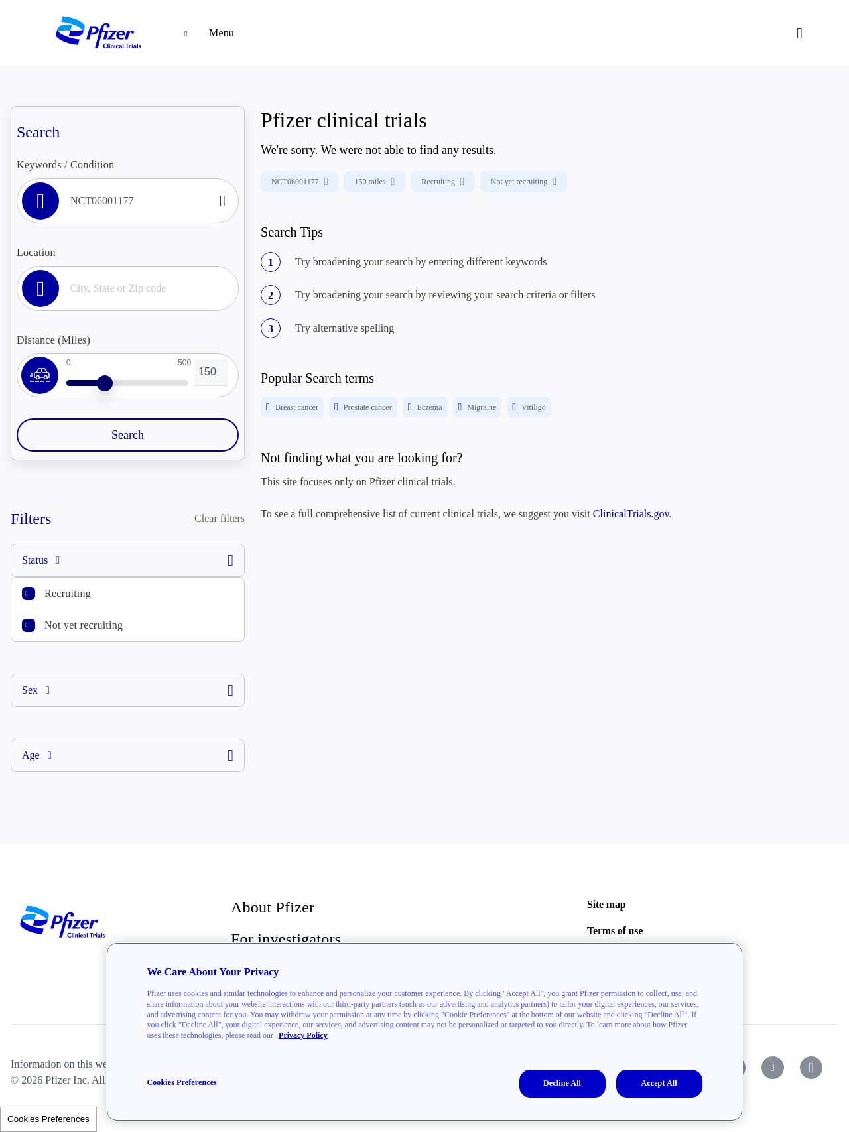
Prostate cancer (363, 407)
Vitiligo (528, 407)
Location (36, 252)
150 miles (374, 181)
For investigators (286, 939)
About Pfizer (272, 907)
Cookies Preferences (48, 1119)
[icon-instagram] (811, 1067)
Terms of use (615, 930)
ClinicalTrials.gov (631, 513)
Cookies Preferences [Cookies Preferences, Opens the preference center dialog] (181, 1082)
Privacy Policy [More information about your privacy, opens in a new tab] (303, 1035)
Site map (606, 904)
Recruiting (67, 593)
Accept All (659, 1083)
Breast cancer (292, 407)
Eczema (425, 407)
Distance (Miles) (53, 340)
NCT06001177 (299, 181)
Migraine (477, 407)
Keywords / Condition (65, 164)
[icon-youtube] (772, 1067)
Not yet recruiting (83, 625)
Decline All (562, 1083)
